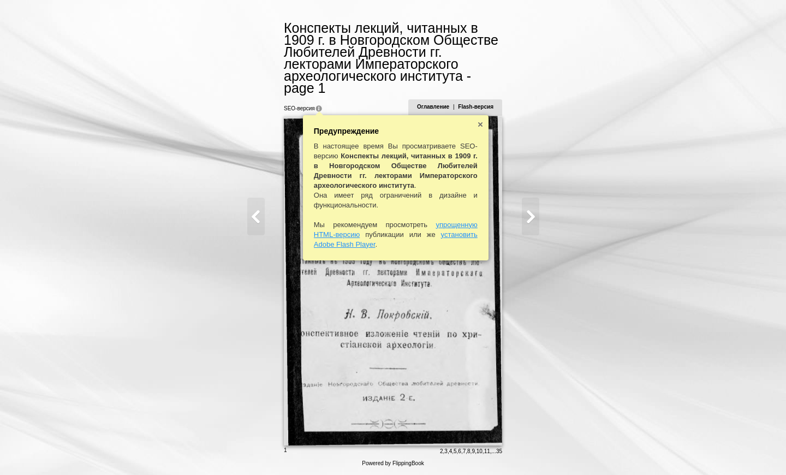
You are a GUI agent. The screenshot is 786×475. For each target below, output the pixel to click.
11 (487, 451)
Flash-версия (475, 107)
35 (499, 451)
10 (480, 451)
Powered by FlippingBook (393, 463)
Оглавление (433, 107)
